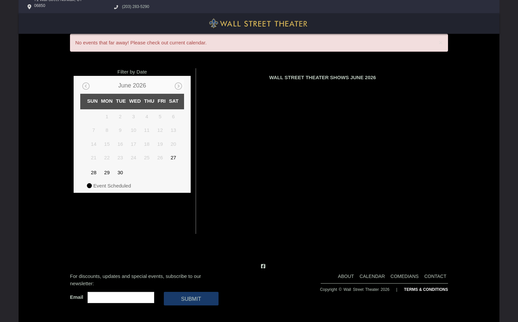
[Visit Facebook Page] (263, 266)
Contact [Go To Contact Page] (435, 276)
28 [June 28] (94, 172)
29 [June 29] (107, 172)
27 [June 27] (173, 157)
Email (78, 297)
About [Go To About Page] (346, 276)
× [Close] (441, 42)
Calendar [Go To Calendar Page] (372, 276)
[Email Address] (121, 297)
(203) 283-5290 (135, 6)
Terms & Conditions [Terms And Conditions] (426, 289)
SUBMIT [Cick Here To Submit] (191, 299)
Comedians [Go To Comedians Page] (405, 276)
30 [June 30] (120, 172)
